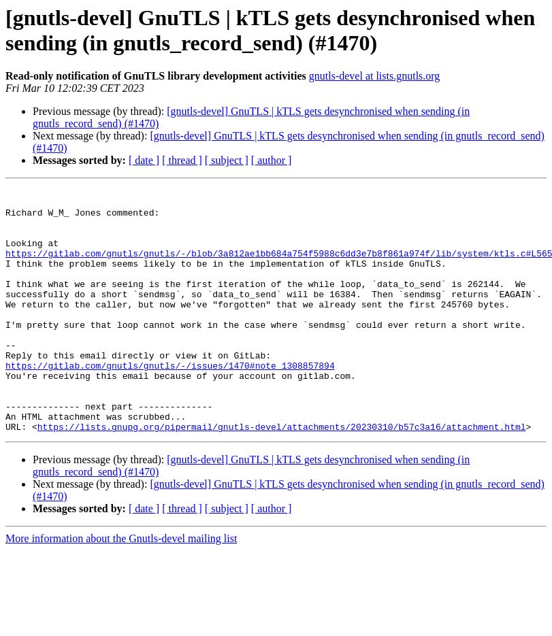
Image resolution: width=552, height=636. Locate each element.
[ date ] (144, 160)
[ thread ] (182, 160)
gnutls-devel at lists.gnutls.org (374, 76)
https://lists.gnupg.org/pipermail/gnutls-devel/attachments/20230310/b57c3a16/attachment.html (281, 475)
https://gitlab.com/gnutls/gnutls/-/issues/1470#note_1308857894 (170, 402)
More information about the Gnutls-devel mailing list (121, 587)
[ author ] (271, 160)
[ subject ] (226, 160)
